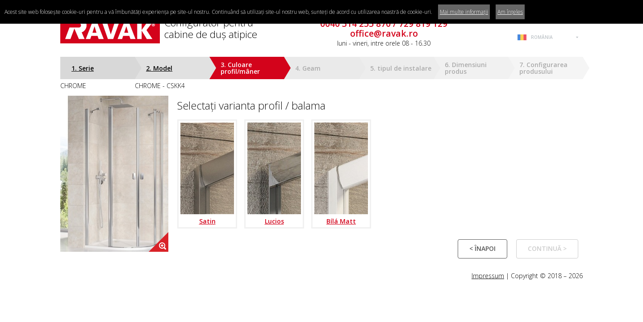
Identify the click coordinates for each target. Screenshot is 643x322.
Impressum (488, 275)
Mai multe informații (464, 12)
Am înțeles (510, 12)
